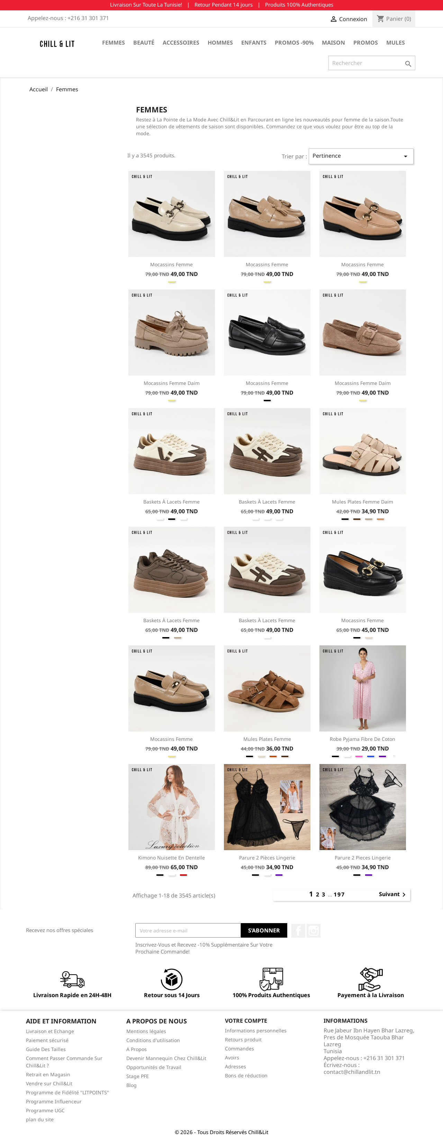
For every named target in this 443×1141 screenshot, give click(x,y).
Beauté (143, 42)
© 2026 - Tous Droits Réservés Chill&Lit (221, 1132)
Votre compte (246, 1020)
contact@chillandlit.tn (352, 1072)
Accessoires (181, 42)
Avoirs (232, 1057)
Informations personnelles (256, 1030)
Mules (395, 42)
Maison (333, 42)
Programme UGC (45, 1110)
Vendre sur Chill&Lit (49, 1083)
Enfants (253, 42)
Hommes (220, 42)
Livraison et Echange (50, 1031)
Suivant (393, 895)
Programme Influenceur (54, 1101)
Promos (365, 42)
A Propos (136, 1049)
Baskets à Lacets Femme (171, 501)
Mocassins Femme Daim (172, 383)
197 (339, 894)
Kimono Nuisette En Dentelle (171, 857)
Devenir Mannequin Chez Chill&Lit (166, 1058)
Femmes (113, 42)
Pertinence (361, 156)
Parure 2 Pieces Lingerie (363, 857)
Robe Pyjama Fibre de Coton (362, 739)
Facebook (298, 931)
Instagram (313, 931)
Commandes (239, 1048)
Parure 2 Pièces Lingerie (267, 857)
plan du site (40, 1119)
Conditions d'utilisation (153, 1040)
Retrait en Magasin (48, 1074)
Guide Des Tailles (46, 1049)
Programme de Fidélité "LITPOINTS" (67, 1092)
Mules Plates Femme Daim (362, 501)
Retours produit (243, 1039)
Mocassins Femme (171, 264)
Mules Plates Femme (267, 739)
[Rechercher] (371, 63)
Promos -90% (294, 42)
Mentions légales (146, 1031)
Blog (131, 1085)
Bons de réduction (246, 1075)
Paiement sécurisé (47, 1040)
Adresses (235, 1066)
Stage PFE (137, 1076)
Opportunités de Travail (153, 1067)
